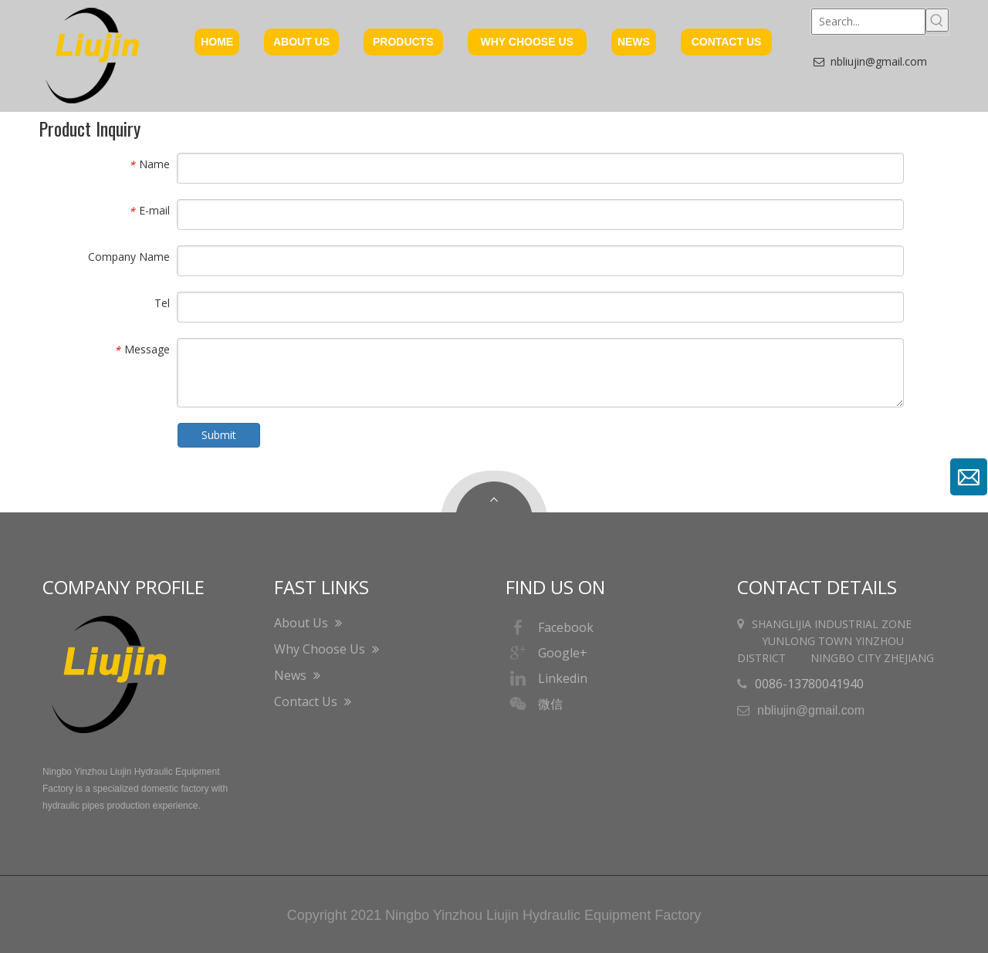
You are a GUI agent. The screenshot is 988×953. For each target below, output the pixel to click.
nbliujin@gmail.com (879, 61)
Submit (218, 434)
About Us (308, 622)
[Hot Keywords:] (937, 20)
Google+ (546, 652)
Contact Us (312, 701)
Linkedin (546, 678)
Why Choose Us (326, 648)
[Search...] (868, 21)
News (297, 675)
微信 (534, 703)
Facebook (550, 627)
